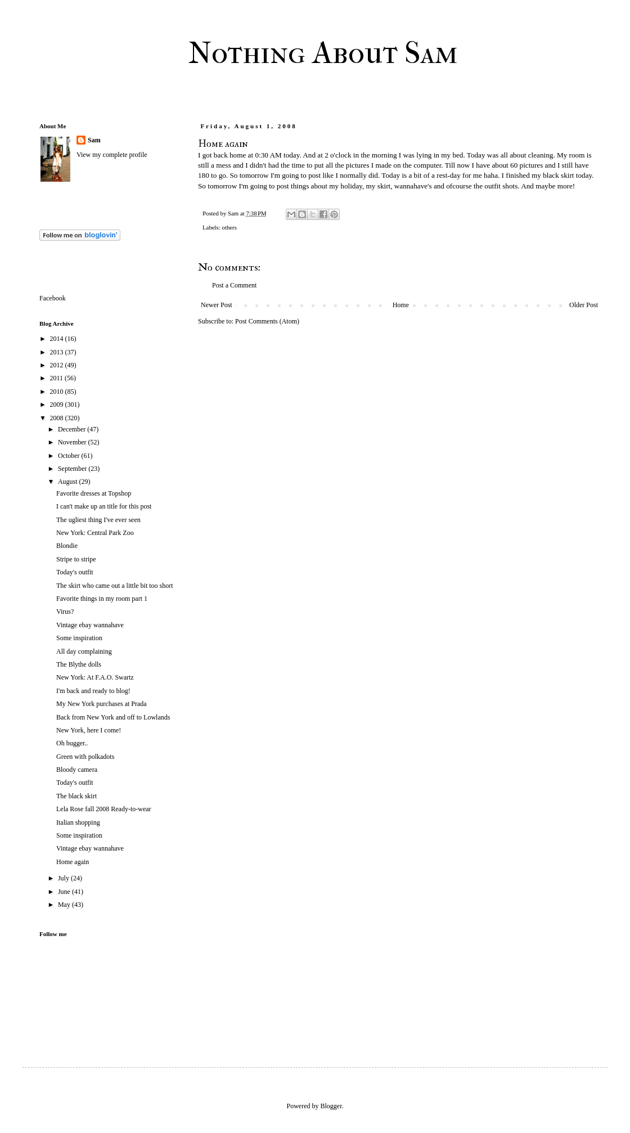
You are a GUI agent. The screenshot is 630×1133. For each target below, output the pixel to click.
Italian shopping (78, 822)
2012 (57, 365)
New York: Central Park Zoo (95, 533)
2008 (57, 418)
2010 (57, 391)
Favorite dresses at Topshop (93, 493)
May (65, 905)
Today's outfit (74, 572)
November (73, 442)
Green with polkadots (85, 757)
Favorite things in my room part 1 (101, 599)
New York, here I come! (88, 730)
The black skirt (76, 796)
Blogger (331, 1106)
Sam (94, 140)
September (73, 469)
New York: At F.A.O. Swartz (95, 677)
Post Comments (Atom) (267, 321)
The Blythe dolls (78, 664)
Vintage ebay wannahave (90, 625)
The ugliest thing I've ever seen (98, 520)
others (229, 227)
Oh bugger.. (72, 743)
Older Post (583, 305)
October (70, 456)
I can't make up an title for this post (103, 506)
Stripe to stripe (76, 559)
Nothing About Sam (323, 53)
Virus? (65, 611)
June (65, 892)
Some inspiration (79, 638)
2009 (57, 404)
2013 (57, 352)
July (64, 878)
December (72, 429)
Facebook (52, 298)
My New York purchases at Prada (101, 704)
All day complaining (84, 651)
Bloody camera (76, 770)
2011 (57, 378)
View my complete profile (111, 155)
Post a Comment (234, 285)
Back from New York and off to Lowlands (113, 717)
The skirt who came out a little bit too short (114, 586)
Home (401, 305)
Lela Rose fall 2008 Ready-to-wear (103, 809)
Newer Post (216, 305)
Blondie (67, 546)
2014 (57, 339)
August (68, 481)
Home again (72, 862)
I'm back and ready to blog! (93, 691)
